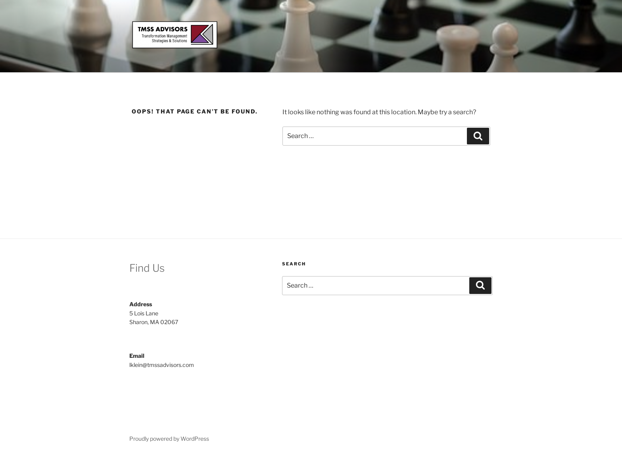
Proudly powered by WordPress (169, 438)
